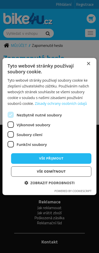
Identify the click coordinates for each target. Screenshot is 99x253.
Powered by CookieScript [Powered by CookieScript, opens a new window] (72, 191)
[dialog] (49, 126)
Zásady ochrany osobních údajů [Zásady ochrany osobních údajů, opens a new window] (61, 103)
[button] (49, 182)
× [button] (88, 64)
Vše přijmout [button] (51, 158)
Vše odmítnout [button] (51, 171)
